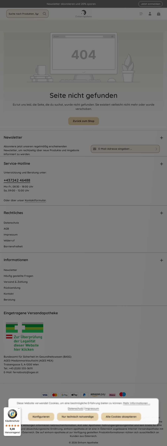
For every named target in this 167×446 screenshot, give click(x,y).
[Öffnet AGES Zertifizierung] (31, 337)
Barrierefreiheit (13, 246)
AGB (6, 228)
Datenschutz (11, 222)
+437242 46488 (17, 180)
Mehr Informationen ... (136, 406)
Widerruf (9, 240)
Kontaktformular (35, 200)
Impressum (11, 234)
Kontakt (9, 293)
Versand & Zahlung (16, 281)
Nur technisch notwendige (78, 420)
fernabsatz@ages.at (25, 372)
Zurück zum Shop (83, 121)
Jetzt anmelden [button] (150, 4)
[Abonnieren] (156, 149)
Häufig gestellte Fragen (18, 276)
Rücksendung (12, 287)
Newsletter (10, 270)
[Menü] (18, 409)
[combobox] (23, 14)
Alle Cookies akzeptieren (121, 420)
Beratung (9, 299)
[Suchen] (45, 14)
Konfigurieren (41, 420)
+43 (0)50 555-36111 (21, 368)
